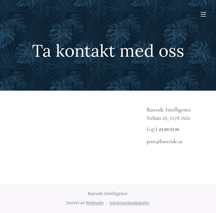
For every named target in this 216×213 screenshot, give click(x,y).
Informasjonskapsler (129, 202)
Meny (203, 14)
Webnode (95, 202)
